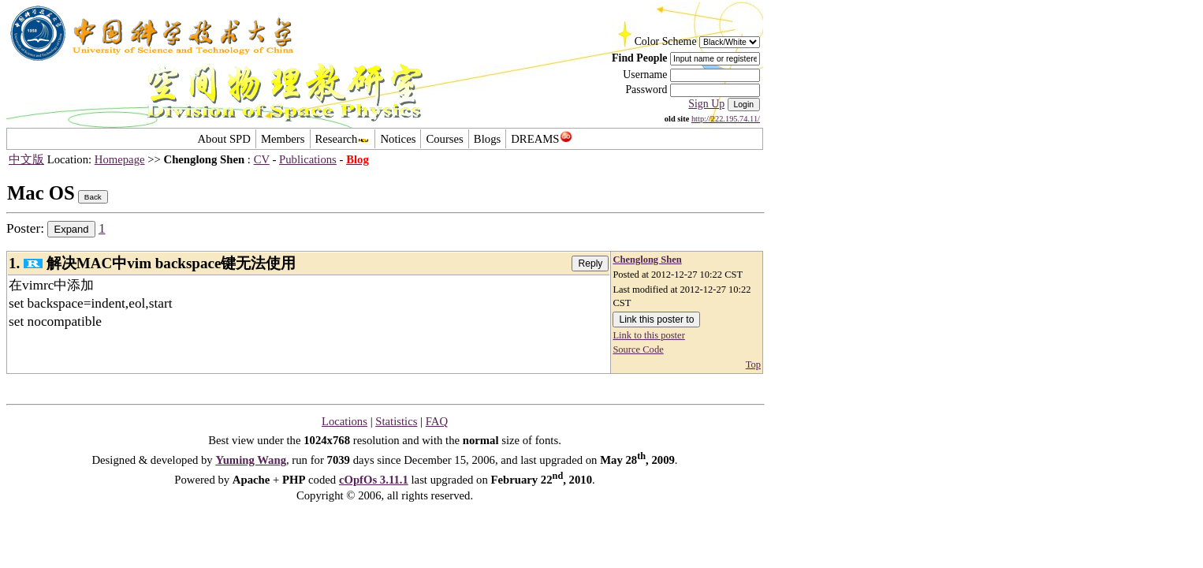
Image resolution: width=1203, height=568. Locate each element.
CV (262, 159)
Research (343, 139)
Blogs (487, 139)
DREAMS (541, 139)
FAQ (437, 421)
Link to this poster (648, 335)
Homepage (120, 159)
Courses (444, 139)
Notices (397, 139)
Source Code (638, 349)
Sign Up (706, 104)
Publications (308, 159)
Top (753, 364)
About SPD (223, 139)
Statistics (396, 421)
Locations (344, 421)
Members (283, 139)
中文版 (26, 159)
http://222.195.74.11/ (725, 118)
